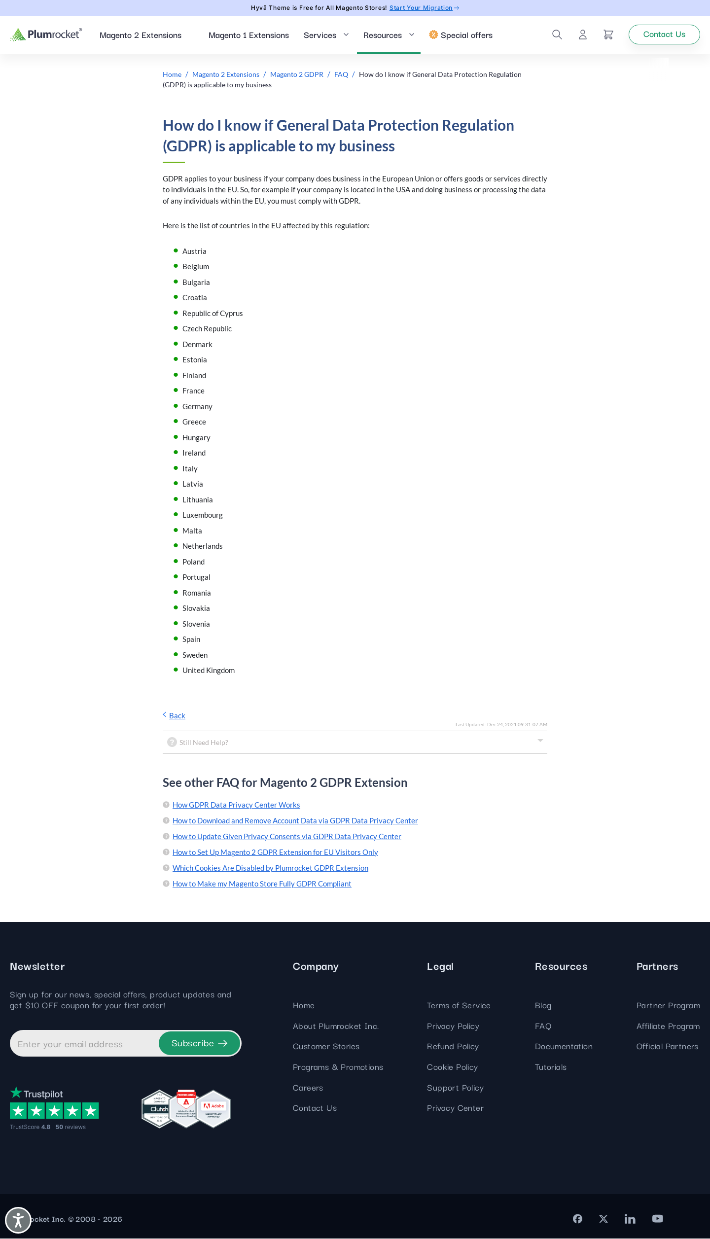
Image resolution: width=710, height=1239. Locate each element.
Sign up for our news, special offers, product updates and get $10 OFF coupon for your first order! (121, 1000)
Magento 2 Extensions (140, 34)
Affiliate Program (668, 1025)
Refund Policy (453, 1046)
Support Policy (455, 1087)
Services (320, 34)
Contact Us (315, 1108)
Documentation (564, 1046)
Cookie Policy (452, 1066)
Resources (382, 34)
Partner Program (668, 1005)
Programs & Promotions (338, 1066)
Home (304, 1005)
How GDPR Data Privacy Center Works (236, 805)
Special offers (461, 34)
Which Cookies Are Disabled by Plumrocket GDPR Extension (270, 868)
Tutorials (551, 1066)
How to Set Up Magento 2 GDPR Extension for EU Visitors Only (275, 853)
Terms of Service (459, 1005)
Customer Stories (326, 1046)
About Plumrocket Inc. (336, 1025)
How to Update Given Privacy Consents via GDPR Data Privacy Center (287, 837)
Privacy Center (455, 1108)
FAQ (543, 1025)
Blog (543, 1005)
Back (174, 715)
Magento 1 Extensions (249, 34)
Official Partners (668, 1046)
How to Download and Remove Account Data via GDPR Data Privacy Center (295, 821)
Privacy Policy (453, 1025)
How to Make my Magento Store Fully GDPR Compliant (262, 884)
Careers (308, 1087)
